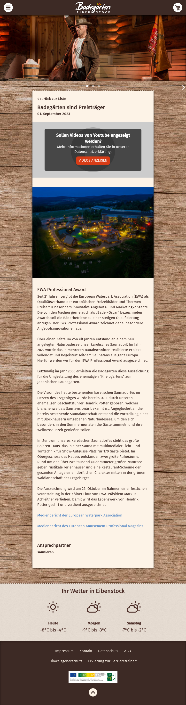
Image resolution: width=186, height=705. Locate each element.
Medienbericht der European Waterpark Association (79, 515)
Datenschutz (108, 651)
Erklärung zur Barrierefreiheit (112, 661)
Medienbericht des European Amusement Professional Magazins (90, 526)
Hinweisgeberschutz (65, 661)
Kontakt (85, 651)
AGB (127, 651)
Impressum (64, 651)
